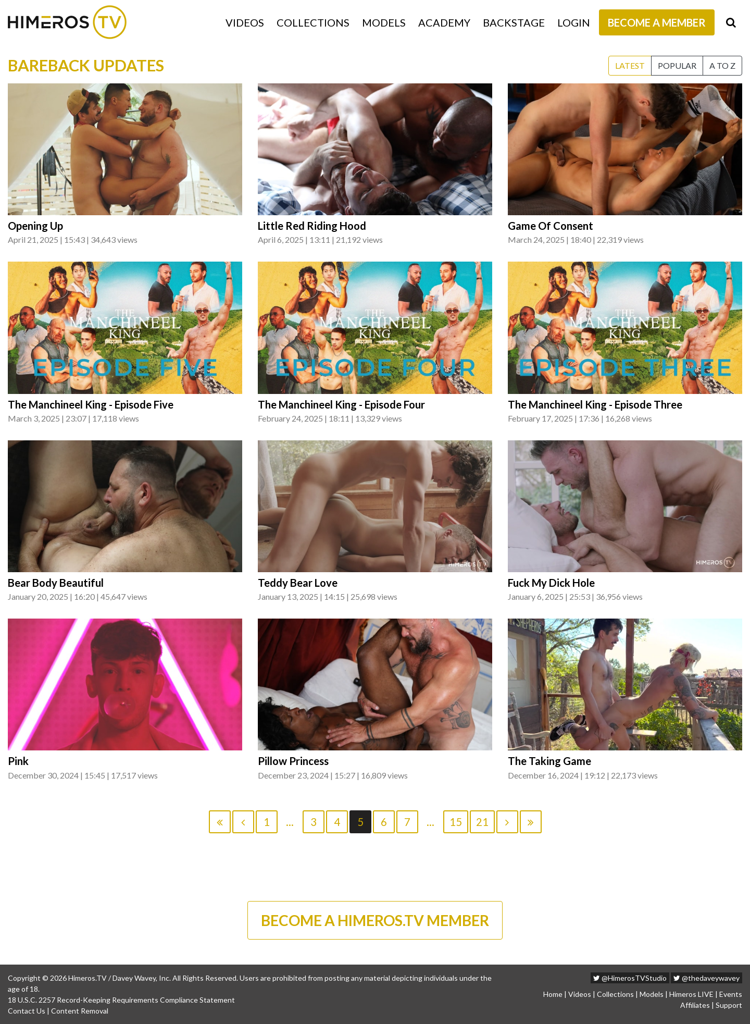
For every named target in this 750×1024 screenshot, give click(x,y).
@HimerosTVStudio (630, 977)
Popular (677, 65)
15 (455, 822)
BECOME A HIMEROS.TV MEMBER (375, 920)
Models (384, 22)
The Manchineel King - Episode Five (90, 404)
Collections (313, 22)
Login (573, 22)
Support (729, 1005)
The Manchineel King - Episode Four (341, 404)
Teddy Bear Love (298, 582)
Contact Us (26, 1010)
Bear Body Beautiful (56, 582)
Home (552, 994)
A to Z (722, 65)
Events (730, 994)
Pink (18, 761)
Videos (245, 22)
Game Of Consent (550, 225)
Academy (444, 22)
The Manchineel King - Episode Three (595, 404)
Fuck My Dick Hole (551, 582)
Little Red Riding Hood (312, 225)
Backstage (514, 22)
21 (482, 822)
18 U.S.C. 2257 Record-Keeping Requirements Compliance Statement (121, 999)
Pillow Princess (293, 761)
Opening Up (35, 225)
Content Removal (79, 1010)
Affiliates (695, 1005)
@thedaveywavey (706, 977)
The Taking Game (549, 761)
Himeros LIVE (691, 994)
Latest (630, 65)
